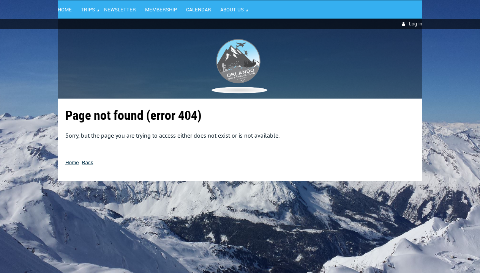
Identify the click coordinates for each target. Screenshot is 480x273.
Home (72, 162)
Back (87, 162)
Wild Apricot (357, 192)
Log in (415, 24)
